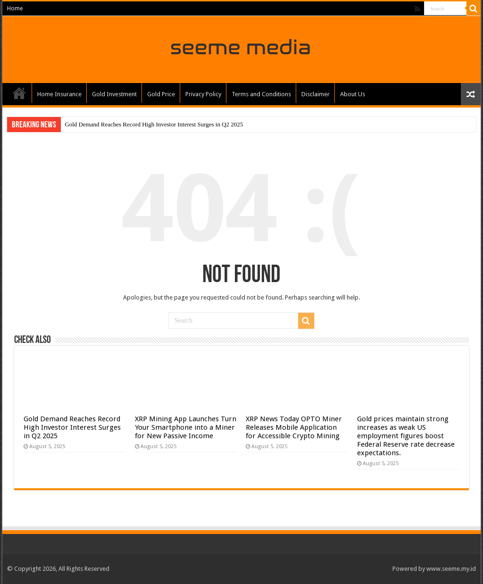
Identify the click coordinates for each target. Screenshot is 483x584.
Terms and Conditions (261, 94)
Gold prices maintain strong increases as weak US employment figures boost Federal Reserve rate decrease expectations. (406, 436)
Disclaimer (315, 94)
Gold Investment (114, 94)
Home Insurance (59, 94)
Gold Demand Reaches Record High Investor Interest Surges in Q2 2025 (154, 124)
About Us (352, 94)
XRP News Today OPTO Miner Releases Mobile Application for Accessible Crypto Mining (294, 427)
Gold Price (161, 94)
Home (15, 8)
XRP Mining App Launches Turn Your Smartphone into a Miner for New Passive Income (185, 427)
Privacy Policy (203, 94)
